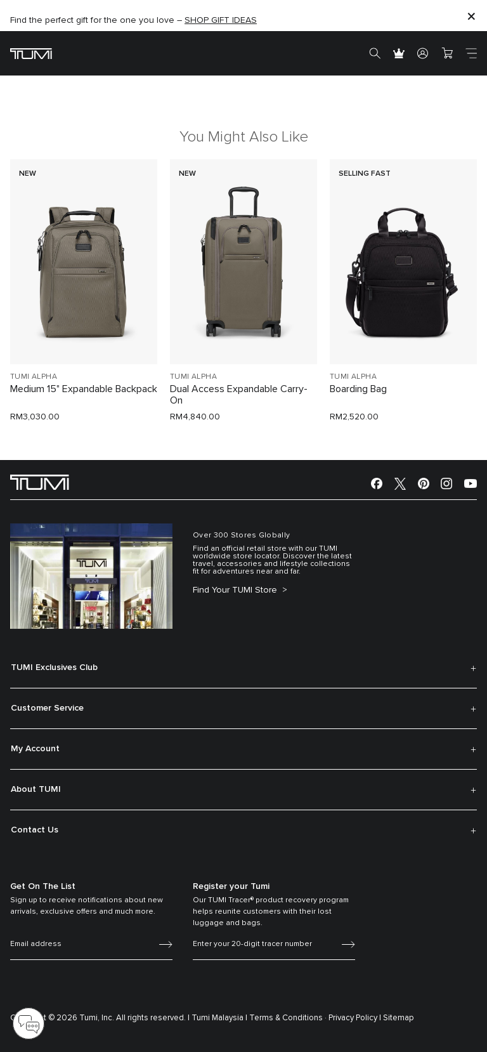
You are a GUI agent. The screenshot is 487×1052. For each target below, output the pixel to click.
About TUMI (36, 789)
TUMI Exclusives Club (54, 667)
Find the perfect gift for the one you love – (133, 20)
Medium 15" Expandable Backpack (83, 389)
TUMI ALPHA (33, 377)
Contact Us (34, 829)
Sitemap (398, 1018)
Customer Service (47, 708)
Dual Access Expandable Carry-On (239, 394)
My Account (35, 748)
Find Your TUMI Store (236, 590)
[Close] (471, 15)
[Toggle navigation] (471, 53)
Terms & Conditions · (288, 1018)
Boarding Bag (358, 389)
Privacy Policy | (354, 1018)
